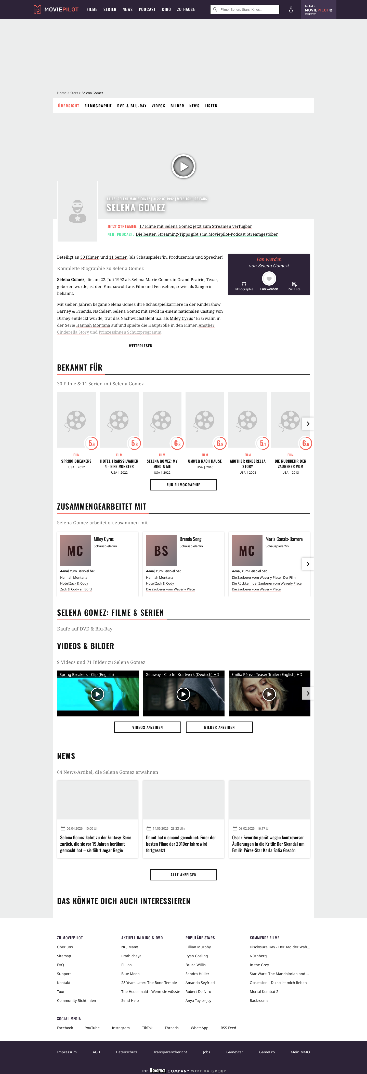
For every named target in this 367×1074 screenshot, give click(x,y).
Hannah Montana (93, 325)
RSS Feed (228, 1027)
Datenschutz (126, 1052)
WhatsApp (199, 1027)
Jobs (206, 1052)
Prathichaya (131, 955)
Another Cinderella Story (248, 463)
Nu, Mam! (129, 946)
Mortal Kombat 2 (264, 991)
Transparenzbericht (170, 1052)
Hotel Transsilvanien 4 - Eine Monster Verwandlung (119, 463)
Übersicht (69, 105)
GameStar (234, 1052)
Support (64, 973)
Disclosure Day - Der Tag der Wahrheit (280, 946)
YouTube (92, 1027)
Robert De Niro (198, 991)
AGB (96, 1052)
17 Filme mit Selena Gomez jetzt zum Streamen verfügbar (195, 226)
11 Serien (118, 257)
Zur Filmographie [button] (183, 484)
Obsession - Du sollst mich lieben (278, 982)
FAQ (60, 964)
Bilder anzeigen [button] (219, 727)
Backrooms (259, 1000)
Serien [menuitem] (109, 9)
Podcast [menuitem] (147, 9)
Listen (211, 105)
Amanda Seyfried (200, 982)
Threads (172, 1027)
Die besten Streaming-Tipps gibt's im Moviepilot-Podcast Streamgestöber (207, 234)
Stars (74, 93)
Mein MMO (300, 1052)
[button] (244, 286)
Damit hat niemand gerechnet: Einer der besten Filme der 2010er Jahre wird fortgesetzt (181, 843)
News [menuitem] (128, 9)
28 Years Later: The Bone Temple (149, 982)
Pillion (126, 964)
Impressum (67, 1052)
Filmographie (98, 105)
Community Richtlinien (76, 1000)
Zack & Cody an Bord (76, 589)
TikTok (147, 1027)
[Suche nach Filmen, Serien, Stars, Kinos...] (245, 9)
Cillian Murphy (198, 946)
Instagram (121, 1027)
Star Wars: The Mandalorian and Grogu (280, 973)
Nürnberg (258, 955)
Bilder (177, 105)
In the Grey (259, 964)
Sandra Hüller (197, 973)
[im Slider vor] (308, 424)
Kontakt (63, 982)
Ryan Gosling (197, 955)
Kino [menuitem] (166, 9)
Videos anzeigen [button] (147, 727)
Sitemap (64, 955)
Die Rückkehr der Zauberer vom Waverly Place (291, 463)
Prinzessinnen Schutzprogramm (130, 332)
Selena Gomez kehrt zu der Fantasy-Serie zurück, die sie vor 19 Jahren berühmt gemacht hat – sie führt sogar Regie (95, 843)
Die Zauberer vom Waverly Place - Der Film (264, 577)
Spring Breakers (76, 461)
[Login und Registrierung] (291, 9)
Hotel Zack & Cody (74, 583)
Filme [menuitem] (92, 9)
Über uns (65, 946)
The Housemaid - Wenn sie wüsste (150, 991)
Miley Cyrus (181, 318)
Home (62, 93)
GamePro (267, 1052)
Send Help (130, 1000)
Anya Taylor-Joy (198, 1000)
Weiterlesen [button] (140, 345)
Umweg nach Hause (205, 461)
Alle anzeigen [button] (183, 874)
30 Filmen (89, 257)
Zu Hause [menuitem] (186, 9)
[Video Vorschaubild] (98, 694)
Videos (158, 105)
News (194, 105)
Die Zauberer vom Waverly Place (170, 589)
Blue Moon (130, 973)
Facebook (65, 1027)
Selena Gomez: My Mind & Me (162, 463)
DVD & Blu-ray (132, 105)
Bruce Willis (196, 964)
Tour (61, 991)
